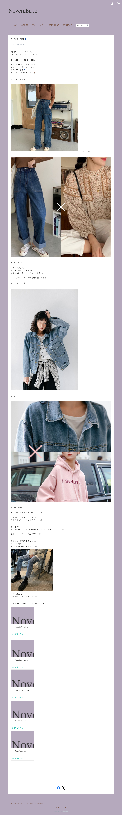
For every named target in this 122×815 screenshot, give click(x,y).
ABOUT (24, 25)
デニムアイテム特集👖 (18, 39)
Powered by (61, 811)
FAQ (34, 25)
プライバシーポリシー (16, 803)
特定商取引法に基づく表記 (35, 803)
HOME (15, 25)
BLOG (42, 25)
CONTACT (67, 25)
